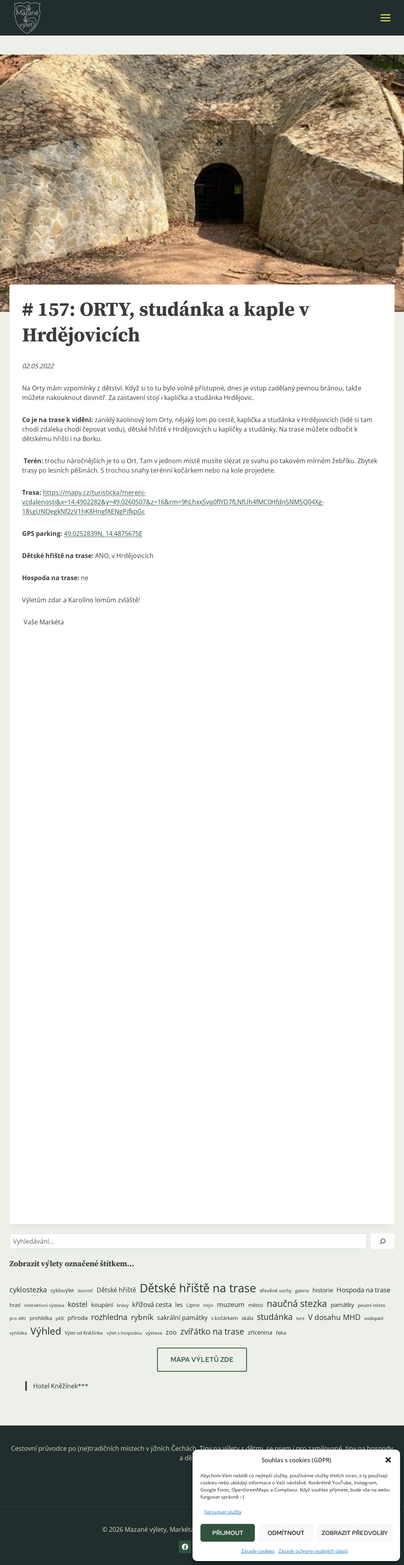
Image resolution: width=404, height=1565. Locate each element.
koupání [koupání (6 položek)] (102, 1305)
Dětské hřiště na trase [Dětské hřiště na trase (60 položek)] (198, 1288)
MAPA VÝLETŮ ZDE (202, 1359)
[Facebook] (185, 1546)
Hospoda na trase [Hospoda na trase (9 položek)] (364, 1289)
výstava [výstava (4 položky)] (154, 1332)
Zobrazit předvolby (355, 1533)
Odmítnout (286, 1533)
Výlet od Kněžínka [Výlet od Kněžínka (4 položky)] (84, 1332)
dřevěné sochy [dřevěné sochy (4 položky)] (276, 1290)
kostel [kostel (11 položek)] (78, 1304)
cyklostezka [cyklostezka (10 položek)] (28, 1289)
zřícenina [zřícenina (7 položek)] (260, 1332)
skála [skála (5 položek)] (247, 1318)
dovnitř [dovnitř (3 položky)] (85, 1290)
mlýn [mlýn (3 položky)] (208, 1305)
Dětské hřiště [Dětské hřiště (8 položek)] (116, 1290)
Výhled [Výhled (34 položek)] (45, 1330)
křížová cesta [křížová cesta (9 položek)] (152, 1304)
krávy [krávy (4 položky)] (123, 1305)
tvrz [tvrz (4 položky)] (300, 1318)
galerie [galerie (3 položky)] (302, 1290)
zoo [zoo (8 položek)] (171, 1332)
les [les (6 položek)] (179, 1305)
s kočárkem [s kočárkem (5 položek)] (224, 1318)
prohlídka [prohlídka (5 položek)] (41, 1318)
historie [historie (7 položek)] (322, 1290)
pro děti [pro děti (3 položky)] (17, 1318)
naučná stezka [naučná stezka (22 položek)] (297, 1303)
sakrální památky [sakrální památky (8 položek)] (182, 1317)
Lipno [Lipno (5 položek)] (193, 1305)
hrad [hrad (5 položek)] (15, 1305)
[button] (388, 1460)
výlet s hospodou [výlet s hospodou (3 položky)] (124, 1333)
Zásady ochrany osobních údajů (313, 1551)
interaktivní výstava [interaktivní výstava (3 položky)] (44, 1305)
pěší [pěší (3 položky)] (60, 1318)
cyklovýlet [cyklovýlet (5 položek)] (62, 1290)
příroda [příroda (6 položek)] (77, 1318)
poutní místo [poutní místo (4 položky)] (371, 1305)
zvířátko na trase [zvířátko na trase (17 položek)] (212, 1331)
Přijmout (227, 1533)
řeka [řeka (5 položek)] (281, 1332)
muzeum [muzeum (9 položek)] (231, 1304)
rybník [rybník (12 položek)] (142, 1317)
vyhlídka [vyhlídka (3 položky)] (18, 1333)
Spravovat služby (222, 1511)
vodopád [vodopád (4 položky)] (373, 1318)
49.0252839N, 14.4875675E (103, 533)
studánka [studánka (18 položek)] (275, 1316)
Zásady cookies (258, 1551)
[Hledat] (383, 1241)
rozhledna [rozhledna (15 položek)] (109, 1317)
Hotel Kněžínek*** (60, 1386)
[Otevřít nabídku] (385, 17)
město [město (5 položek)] (255, 1305)
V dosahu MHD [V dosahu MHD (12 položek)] (334, 1317)
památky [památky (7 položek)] (342, 1305)
